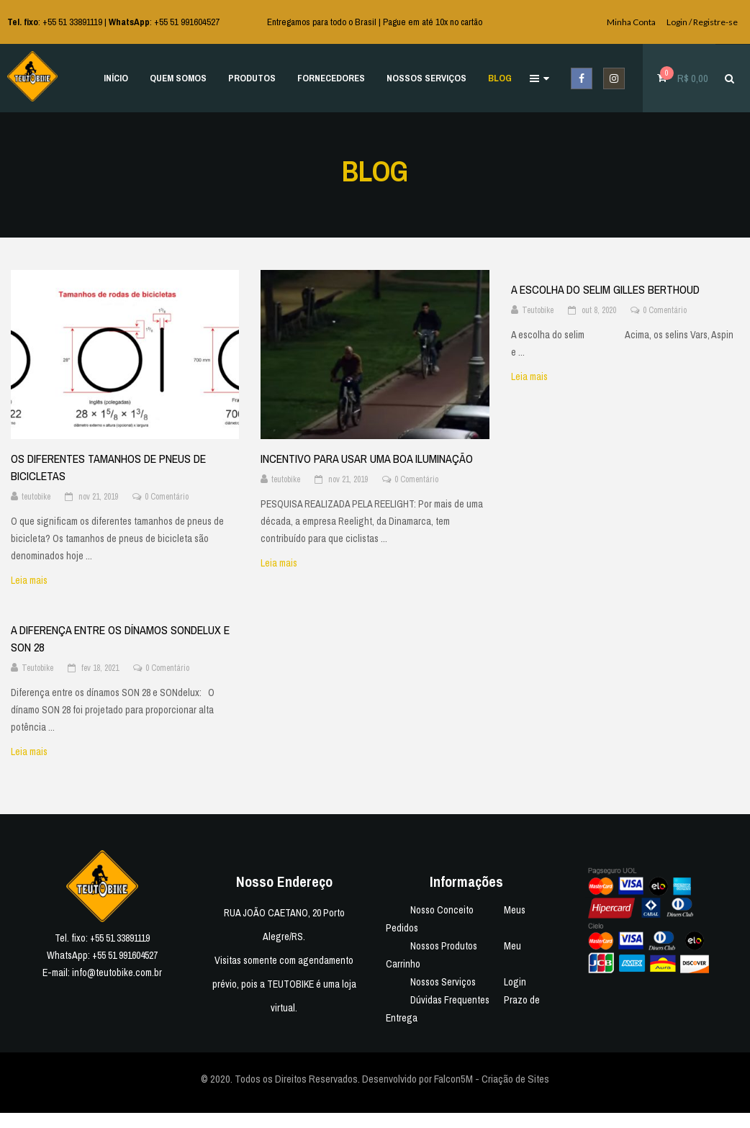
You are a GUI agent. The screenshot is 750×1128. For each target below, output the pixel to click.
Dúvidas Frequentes (449, 999)
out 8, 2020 (599, 310)
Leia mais (38, 580)
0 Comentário (167, 496)
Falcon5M (453, 1078)
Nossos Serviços (443, 981)
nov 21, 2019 (98, 496)
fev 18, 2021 (100, 668)
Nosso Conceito (442, 909)
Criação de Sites (515, 1078)
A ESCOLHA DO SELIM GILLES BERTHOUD (605, 289)
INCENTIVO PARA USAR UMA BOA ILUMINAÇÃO (367, 458)
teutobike (36, 496)
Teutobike (538, 310)
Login (515, 981)
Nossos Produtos (443, 945)
